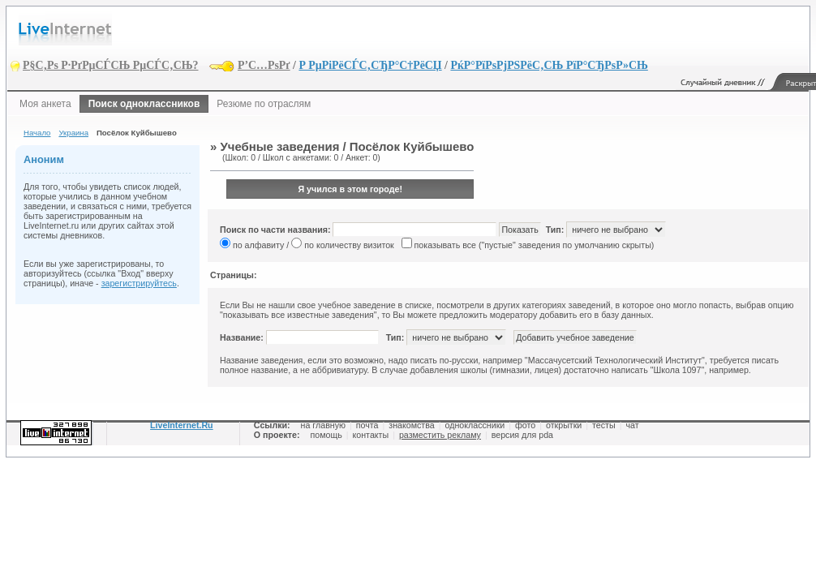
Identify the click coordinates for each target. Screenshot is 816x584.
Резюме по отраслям (264, 104)
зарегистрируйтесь (139, 283)
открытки (564, 425)
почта (367, 425)
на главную (323, 425)
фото (525, 425)
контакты (371, 435)
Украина (73, 132)
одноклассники (475, 425)
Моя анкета (45, 104)
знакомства (411, 425)
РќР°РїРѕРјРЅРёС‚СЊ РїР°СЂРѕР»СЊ (548, 65)
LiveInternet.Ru (181, 425)
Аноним (44, 159)
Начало (37, 132)
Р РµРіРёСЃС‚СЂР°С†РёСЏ (369, 65)
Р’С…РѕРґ (264, 65)
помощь (325, 435)
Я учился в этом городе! (350, 189)
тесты (604, 425)
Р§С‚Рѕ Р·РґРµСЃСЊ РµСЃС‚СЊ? (111, 65)
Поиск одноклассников (144, 104)
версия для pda (522, 435)
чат (631, 425)
